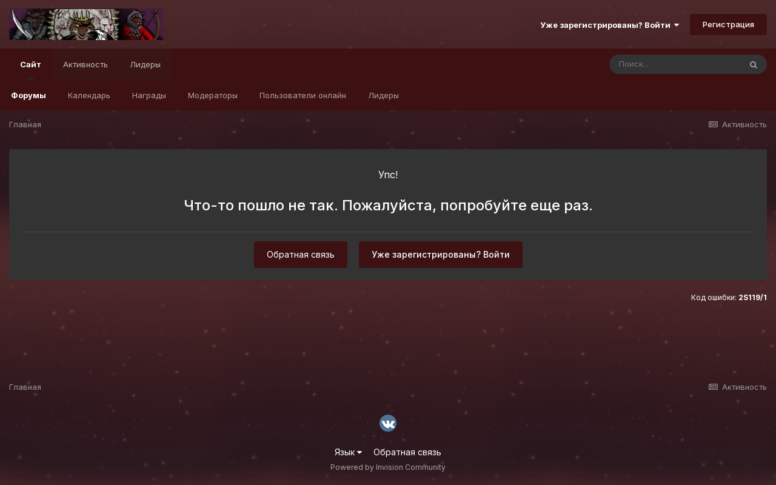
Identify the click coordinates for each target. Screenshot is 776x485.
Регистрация (728, 24)
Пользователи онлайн (302, 95)
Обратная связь (301, 254)
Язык (348, 452)
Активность (85, 64)
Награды (149, 95)
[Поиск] (674, 64)
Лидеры (383, 95)
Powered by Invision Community (388, 467)
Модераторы (213, 95)
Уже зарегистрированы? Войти (609, 25)
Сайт (30, 69)
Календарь (89, 95)
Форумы (28, 95)
